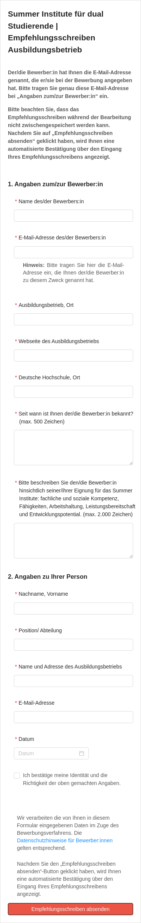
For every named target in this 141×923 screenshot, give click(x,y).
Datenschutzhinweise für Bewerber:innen (64, 840)
